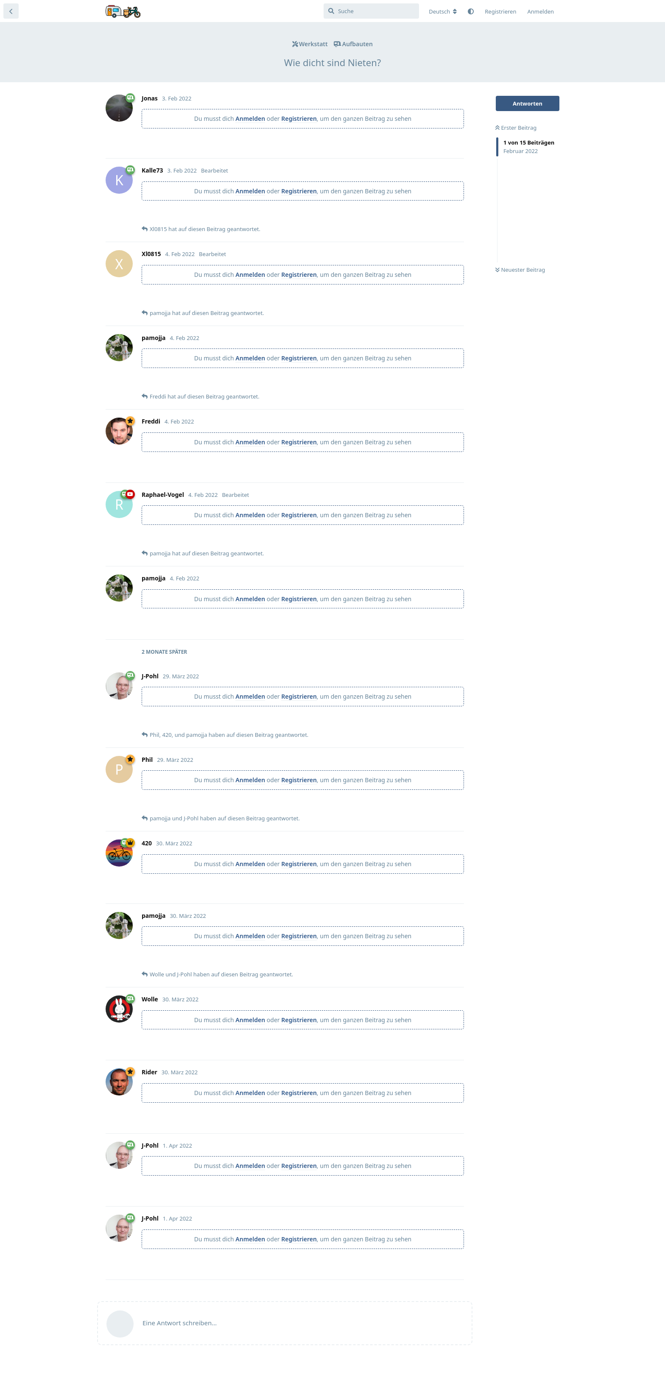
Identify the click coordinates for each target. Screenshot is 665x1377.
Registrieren (299, 118)
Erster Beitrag (515, 127)
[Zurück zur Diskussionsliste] (11, 11)
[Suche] (371, 11)
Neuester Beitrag (520, 269)
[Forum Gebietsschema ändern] (442, 11)
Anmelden (250, 118)
